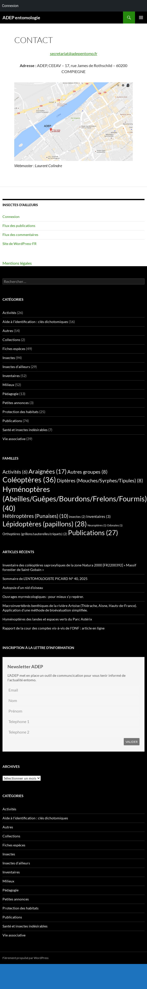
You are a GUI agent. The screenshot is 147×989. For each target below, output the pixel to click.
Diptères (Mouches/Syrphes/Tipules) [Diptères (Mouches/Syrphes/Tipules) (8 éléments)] (100, 480)
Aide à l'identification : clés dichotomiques (35, 321)
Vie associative (14, 439)
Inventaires (11, 376)
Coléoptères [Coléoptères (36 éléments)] (29, 479)
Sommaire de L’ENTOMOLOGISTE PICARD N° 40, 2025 (45, 578)
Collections (11, 340)
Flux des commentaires (20, 234)
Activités (9, 312)
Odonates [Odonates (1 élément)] (114, 525)
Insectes (8, 358)
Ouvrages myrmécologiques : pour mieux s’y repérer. (43, 596)
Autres (7, 330)
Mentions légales (17, 263)
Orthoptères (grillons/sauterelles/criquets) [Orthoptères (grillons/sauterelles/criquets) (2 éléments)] (34, 534)
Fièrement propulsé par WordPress (25, 958)
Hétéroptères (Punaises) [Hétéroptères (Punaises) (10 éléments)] (35, 516)
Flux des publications (18, 225)
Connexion (11, 216)
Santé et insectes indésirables (25, 430)
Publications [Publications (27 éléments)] (93, 532)
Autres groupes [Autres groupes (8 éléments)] (87, 472)
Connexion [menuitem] (10, 6)
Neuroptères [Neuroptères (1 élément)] (97, 525)
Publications (12, 421)
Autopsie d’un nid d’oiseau (22, 587)
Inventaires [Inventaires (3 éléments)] (98, 516)
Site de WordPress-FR (19, 243)
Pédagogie (10, 394)
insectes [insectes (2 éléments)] (77, 517)
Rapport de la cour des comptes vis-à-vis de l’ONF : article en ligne (53, 628)
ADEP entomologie (21, 17)
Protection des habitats (20, 412)
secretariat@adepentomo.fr (73, 53)
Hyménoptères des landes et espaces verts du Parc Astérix (47, 619)
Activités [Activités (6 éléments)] (15, 472)
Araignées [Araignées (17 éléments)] (47, 471)
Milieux (8, 385)
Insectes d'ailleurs (16, 367)
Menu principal (141, 18)
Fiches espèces (13, 349)
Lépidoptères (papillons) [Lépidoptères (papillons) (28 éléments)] (44, 524)
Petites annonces (15, 403)
